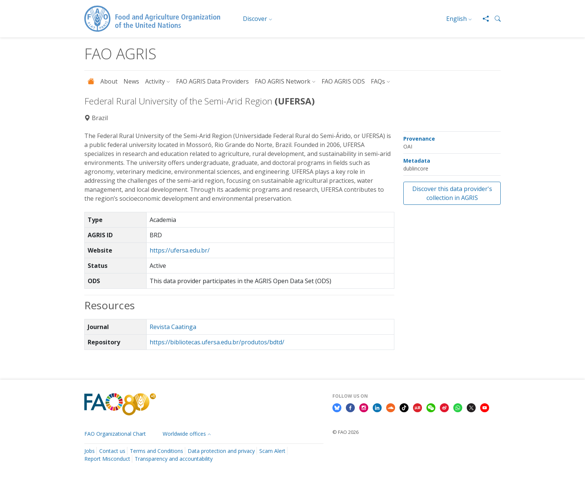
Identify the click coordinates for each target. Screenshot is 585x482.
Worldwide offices (184, 433)
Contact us (112, 450)
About (109, 81)
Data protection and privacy (221, 450)
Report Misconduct (107, 458)
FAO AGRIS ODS (343, 81)
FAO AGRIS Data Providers (212, 81)
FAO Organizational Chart (115, 433)
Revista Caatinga (173, 327)
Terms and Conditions (156, 450)
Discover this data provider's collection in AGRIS (452, 193)
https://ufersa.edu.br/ (180, 250)
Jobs (89, 450)
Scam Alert (272, 450)
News (131, 81)
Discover (255, 19)
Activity (155, 81)
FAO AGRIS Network (282, 81)
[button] (495, 19)
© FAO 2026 (345, 432)
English (456, 19)
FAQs (378, 81)
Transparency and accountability (174, 458)
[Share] (483, 19)
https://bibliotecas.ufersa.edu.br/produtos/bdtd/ (217, 342)
